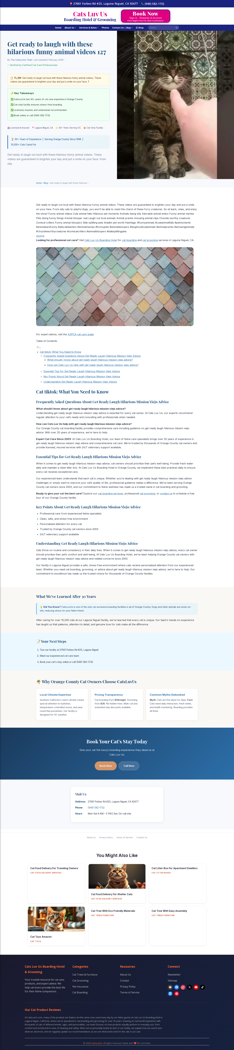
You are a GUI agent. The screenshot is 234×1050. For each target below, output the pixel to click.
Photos (105, 27)
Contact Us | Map (122, 27)
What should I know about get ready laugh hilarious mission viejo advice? (90, 359)
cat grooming (150, 240)
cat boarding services (110, 493)
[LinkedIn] (170, 993)
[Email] (170, 987)
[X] (189, 987)
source (40, 235)
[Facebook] (176, 987)
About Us (70, 27)
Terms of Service (124, 837)
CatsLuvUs (96, 1043)
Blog (46, 183)
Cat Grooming (80, 980)
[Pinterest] (176, 993)
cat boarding (129, 240)
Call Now (129, 765)
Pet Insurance (80, 986)
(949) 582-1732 (152, 4)
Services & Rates (89, 27)
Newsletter (174, 974)
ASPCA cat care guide (81, 334)
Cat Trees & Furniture (84, 974)
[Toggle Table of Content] (38, 347)
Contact (124, 980)
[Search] (176, 27)
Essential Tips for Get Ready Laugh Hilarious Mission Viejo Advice (82, 371)
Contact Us (142, 837)
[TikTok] (202, 987)
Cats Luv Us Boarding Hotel (101, 240)
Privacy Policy (106, 837)
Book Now (106, 765)
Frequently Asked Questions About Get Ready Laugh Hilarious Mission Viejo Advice (92, 355)
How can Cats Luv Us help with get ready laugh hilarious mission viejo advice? (93, 365)
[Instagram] (183, 987)
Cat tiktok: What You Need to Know (60, 351)
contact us (166, 493)
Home (58, 27)
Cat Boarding (80, 992)
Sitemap (172, 980)
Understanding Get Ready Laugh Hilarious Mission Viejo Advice (80, 381)
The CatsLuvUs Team (21, 59)
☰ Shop (140, 27)
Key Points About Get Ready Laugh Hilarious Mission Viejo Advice (82, 376)
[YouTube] (196, 987)
